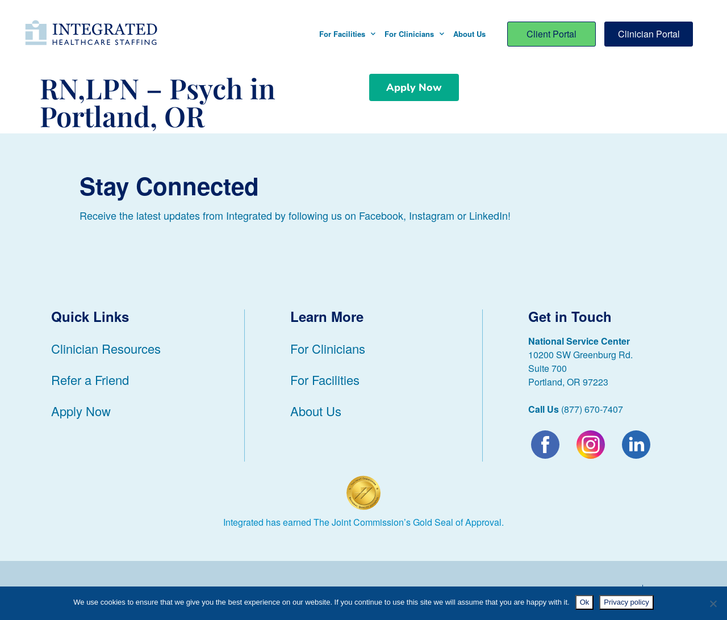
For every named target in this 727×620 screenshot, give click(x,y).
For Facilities (347, 34)
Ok (585, 602)
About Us (469, 33)
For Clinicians (414, 34)
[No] (712, 603)
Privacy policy (626, 602)
